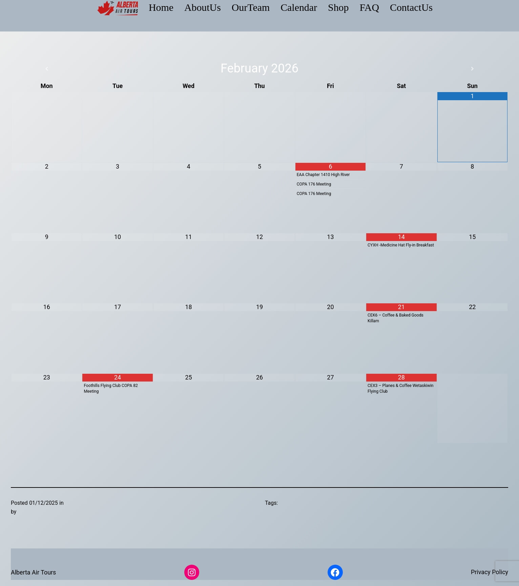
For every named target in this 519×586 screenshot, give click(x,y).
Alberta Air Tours (33, 572)
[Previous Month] (47, 68)
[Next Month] (472, 68)
